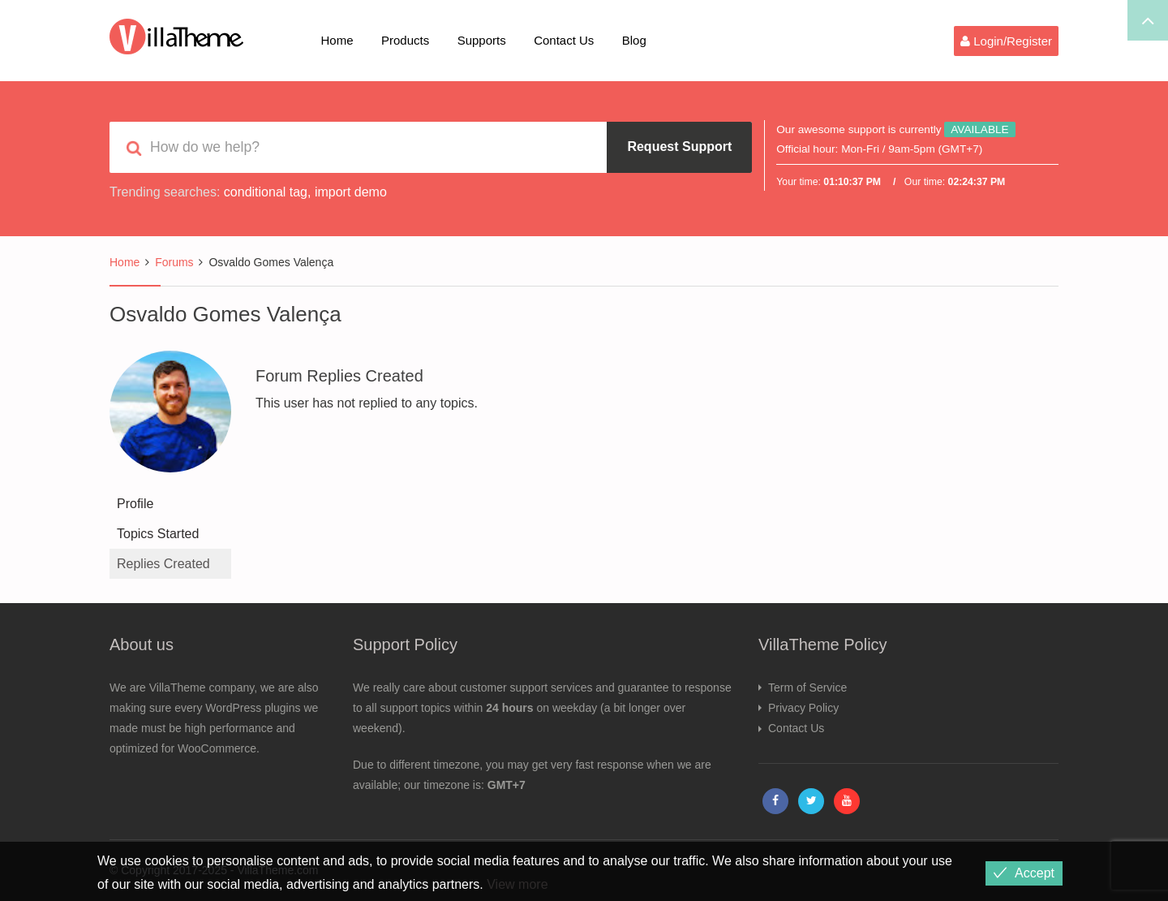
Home (337, 40)
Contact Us (564, 40)
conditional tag (265, 192)
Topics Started (158, 534)
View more (517, 884)
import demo (351, 192)
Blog (634, 40)
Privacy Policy (803, 707)
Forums (174, 262)
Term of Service (807, 687)
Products (405, 40)
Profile (135, 504)
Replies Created (163, 564)
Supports (481, 40)
